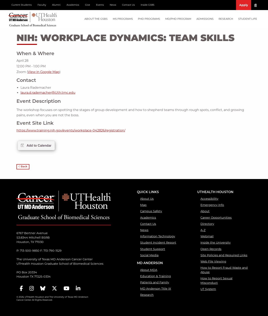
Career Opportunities (216, 217)
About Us (147, 199)
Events (100, 4)
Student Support (152, 249)
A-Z (202, 230)
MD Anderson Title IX (155, 288)
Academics (73, 4)
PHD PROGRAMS (149, 18)
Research (147, 295)
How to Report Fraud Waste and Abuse (224, 270)
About (204, 211)
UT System (208, 289)
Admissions (205, 18)
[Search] (257, 5)
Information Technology (157, 236)
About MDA (148, 270)
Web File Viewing (213, 261)
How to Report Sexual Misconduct (216, 281)
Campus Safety (151, 211)
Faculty (42, 4)
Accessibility (209, 199)
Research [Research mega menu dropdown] (226, 18)
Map (143, 205)
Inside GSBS (147, 4)
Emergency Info (212, 205)
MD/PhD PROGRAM (178, 18)
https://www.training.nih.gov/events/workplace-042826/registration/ (70, 130)
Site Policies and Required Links (223, 255)
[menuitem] (96, 19)
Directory (207, 224)
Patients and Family (154, 282)
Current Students (21, 4)
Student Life (247, 18)
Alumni (56, 4)
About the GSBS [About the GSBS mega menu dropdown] (96, 18)
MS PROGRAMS (123, 18)
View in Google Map (44, 72)
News (113, 4)
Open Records (210, 249)
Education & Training (155, 276)
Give (87, 4)
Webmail (207, 236)
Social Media (149, 255)
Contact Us (128, 4)
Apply (243, 5)
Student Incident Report (158, 242)
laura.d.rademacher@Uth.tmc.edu (48, 93)
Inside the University (215, 242)
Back (22, 166)
